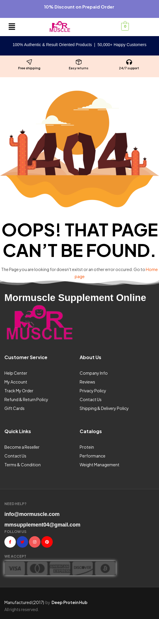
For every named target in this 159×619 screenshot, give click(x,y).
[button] (12, 27)
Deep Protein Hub (70, 602)
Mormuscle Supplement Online (75, 297)
